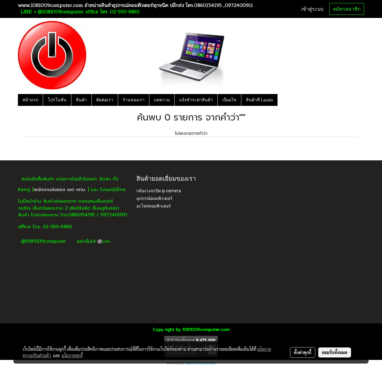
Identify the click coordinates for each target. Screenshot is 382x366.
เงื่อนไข (229, 100)
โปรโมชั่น (57, 100)
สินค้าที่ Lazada (259, 100)
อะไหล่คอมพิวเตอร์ (153, 206)
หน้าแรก (30, 100)
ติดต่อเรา (104, 100)
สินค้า (81, 100)
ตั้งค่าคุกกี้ (302, 352)
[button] (283, 99)
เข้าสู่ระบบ (312, 9)
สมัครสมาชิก (347, 9)
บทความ (162, 100)
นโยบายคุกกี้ (72, 355)
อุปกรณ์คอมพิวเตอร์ (154, 198)
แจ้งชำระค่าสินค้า (196, 100)
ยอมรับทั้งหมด (334, 352)
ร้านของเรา (134, 100)
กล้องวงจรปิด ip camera (158, 190)
